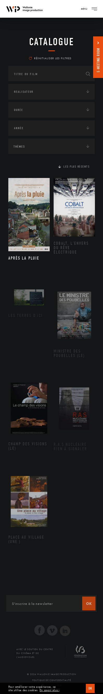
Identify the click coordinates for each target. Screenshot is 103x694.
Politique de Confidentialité (51, 680)
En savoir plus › (49, 690)
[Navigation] (94, 9)
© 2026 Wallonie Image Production (51, 674)
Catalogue (51, 42)
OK (90, 688)
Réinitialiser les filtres (50, 58)
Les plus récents (76, 166)
